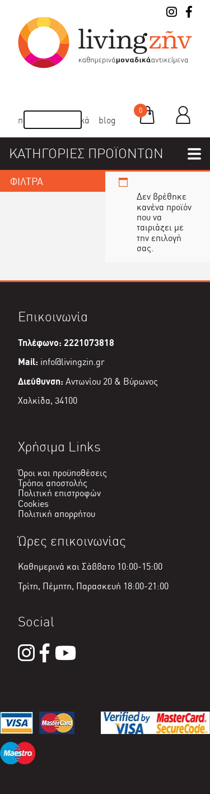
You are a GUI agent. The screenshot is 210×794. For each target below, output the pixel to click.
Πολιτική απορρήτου (56, 514)
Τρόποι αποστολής (52, 483)
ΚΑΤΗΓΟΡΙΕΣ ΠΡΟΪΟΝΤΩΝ (86, 153)
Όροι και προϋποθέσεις (62, 473)
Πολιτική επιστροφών (59, 493)
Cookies (33, 503)
